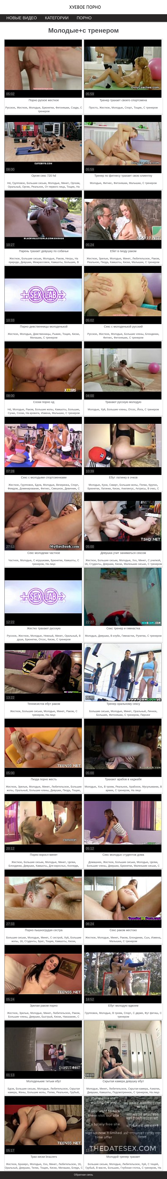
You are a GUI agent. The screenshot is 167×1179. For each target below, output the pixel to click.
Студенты (95, 563)
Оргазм (75, 183)
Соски (20, 413)
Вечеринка (62, 484)
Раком (60, 258)
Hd (9, 183)
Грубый (74, 1092)
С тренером (150, 107)
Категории (57, 18)
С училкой (154, 560)
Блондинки (151, 333)
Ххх (134, 560)
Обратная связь (83, 1174)
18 (86, 563)
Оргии (25, 186)
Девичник (70, 488)
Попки (143, 484)
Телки (34, 1167)
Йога (140, 409)
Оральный (14, 186)
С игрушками (41, 560)
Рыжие (56, 333)
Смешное (57, 488)
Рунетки (140, 635)
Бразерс (23, 1164)
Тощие (138, 107)
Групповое (18, 183)
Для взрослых (57, 865)
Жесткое (22, 107)
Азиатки (154, 1088)
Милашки (35, 337)
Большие (69, 262)
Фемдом (13, 488)
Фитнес (107, 183)
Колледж (72, 865)
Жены (22, 1092)
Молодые (34, 107)
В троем (109, 786)
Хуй (103, 409)
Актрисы (141, 488)
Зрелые (103, 258)
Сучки (11, 413)
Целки (71, 862)
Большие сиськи (36, 183)
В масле (101, 1167)
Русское (10, 107)
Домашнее (94, 862)
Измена (45, 413)
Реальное (37, 186)
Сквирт (113, 484)
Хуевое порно (85, 7)
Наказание (69, 1016)
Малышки (135, 183)
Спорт (128, 107)
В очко (151, 488)
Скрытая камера (138, 1088)
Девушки (25, 262)
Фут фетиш (151, 1013)
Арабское (134, 786)
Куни (105, 484)
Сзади (75, 107)
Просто (93, 107)
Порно (84, 18)
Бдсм (38, 484)
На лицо (50, 563)
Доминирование (29, 488)
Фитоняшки (62, 107)
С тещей (153, 1164)
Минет (65, 183)
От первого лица (55, 186)
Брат (41, 941)
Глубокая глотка (130, 1167)
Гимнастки (128, 635)
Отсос (131, 409)
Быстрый (47, 1016)
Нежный (48, 635)
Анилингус (127, 488)
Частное (13, 560)
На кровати (32, 413)
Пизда (104, 262)
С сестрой (56, 937)
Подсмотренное (122, 1092)
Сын (147, 937)
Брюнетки (48, 107)
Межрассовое (41, 262)
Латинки (106, 488)
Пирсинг (145, 714)
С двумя (138, 1013)
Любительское (141, 258)
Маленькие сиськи (135, 563)
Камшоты (56, 262)
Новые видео (21, 18)
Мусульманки (150, 786)
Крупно (153, 484)
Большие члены (133, 333)
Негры (69, 258)
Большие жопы (44, 409)
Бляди (75, 1167)
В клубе (115, 635)
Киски (126, 262)
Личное (152, 711)
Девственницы (42, 333)
